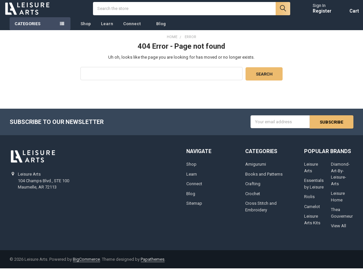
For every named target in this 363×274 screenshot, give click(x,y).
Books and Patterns (264, 179)
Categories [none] (27, 29)
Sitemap (194, 208)
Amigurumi (255, 169)
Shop (85, 29)
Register (316, 14)
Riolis (309, 202)
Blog (161, 29)
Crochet (252, 198)
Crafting (252, 189)
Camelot (312, 211)
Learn (107, 29)
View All (338, 231)
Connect (134, 29)
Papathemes (152, 264)
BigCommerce (86, 264)
